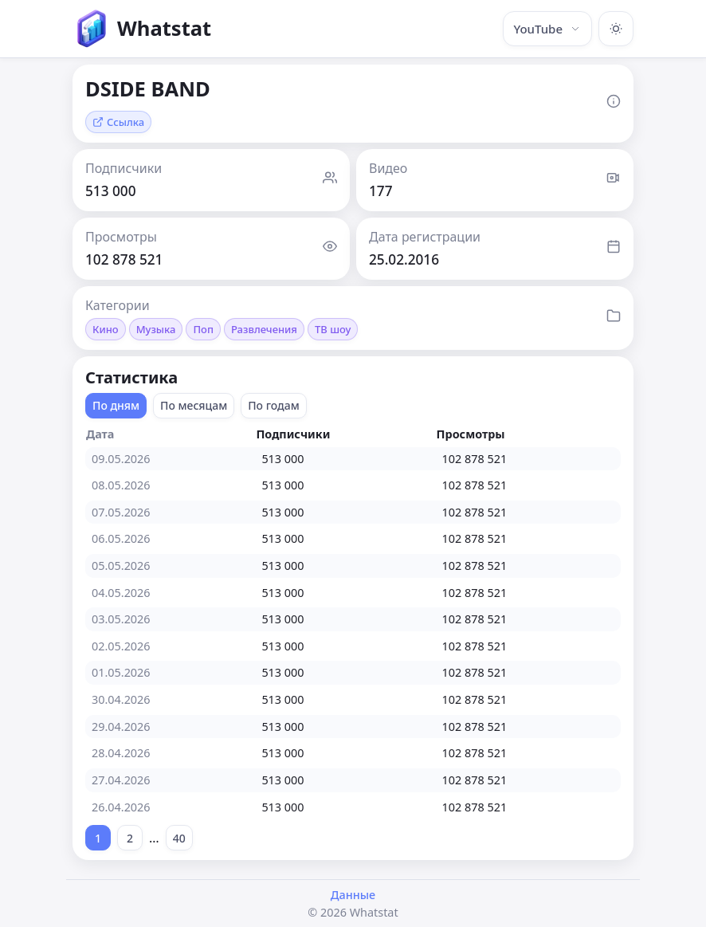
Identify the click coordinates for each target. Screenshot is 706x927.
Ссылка (118, 122)
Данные (353, 894)
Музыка (156, 329)
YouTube (547, 29)
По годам (274, 405)
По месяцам (193, 405)
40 (179, 838)
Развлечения (264, 329)
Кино (105, 329)
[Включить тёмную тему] (615, 28)
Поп (203, 329)
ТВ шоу (333, 329)
